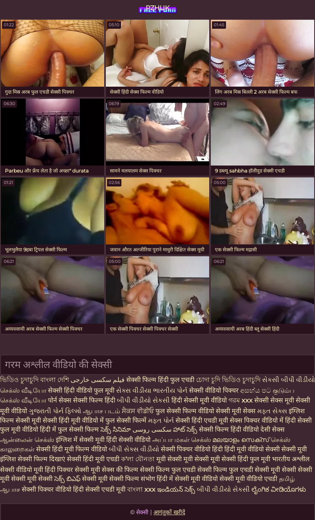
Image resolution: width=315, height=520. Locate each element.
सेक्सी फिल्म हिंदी (94, 400)
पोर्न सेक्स (60, 400)
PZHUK (157, 8)
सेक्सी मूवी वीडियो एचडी (249, 479)
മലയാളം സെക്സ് (240, 440)
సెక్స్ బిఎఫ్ (67, 479)
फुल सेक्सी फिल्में (125, 420)
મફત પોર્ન (161, 420)
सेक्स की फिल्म (121, 470)
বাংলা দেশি (55, 380)
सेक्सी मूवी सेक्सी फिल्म (110, 479)
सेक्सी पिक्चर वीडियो (46, 489)
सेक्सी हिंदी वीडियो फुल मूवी (82, 390)
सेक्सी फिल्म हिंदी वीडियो (229, 429)
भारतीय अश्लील (291, 459)
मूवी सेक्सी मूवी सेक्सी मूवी (188, 459)
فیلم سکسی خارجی (98, 380)
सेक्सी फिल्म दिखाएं (42, 459)
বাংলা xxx (141, 489)
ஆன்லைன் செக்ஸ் (27, 440)
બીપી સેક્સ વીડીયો (134, 449)
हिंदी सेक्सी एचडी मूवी (99, 489)
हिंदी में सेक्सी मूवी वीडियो (187, 479)
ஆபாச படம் (101, 411)
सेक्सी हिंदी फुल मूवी (245, 459)
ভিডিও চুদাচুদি (20, 380)
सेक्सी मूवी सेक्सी (275, 470)
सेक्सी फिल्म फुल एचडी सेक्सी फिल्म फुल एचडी (196, 470)
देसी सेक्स (272, 429)
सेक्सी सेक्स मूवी (274, 400)
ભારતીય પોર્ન (170, 390)
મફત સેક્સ (272, 411)
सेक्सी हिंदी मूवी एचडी (93, 459)
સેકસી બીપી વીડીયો (288, 380)
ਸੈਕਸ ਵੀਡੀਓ (138, 411)
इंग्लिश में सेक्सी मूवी (80, 440)
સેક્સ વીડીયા (133, 390)
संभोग (148, 479)
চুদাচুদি (252, 380)
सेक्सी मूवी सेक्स (236, 411)
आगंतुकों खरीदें (169, 512)
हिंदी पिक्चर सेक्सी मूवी (72, 470)
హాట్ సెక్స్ (185, 429)
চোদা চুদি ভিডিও (218, 380)
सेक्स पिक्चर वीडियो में (256, 420)
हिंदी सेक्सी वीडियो (128, 440)
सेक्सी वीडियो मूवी (22, 470)
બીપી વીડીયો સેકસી (144, 400)
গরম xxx (240, 400)
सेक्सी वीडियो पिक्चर (214, 390)
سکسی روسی (151, 429)
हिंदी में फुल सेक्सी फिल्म (69, 429)
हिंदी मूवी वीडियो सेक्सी (252, 449)
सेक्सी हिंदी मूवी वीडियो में (73, 420)
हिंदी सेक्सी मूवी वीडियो (199, 400)
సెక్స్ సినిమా (115, 429)
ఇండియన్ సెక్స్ (176, 489)
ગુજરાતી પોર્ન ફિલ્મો (55, 411)
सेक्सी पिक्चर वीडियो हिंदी (192, 449)
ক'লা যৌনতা (138, 459)
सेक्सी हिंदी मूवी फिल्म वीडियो (72, 449)
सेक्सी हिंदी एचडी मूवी (202, 420)
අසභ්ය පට (256, 390)
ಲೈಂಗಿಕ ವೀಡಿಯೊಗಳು (278, 489)
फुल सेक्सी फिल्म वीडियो (184, 411)
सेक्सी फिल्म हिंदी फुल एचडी (160, 380)
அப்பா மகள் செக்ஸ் (181, 440)
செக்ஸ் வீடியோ (23, 390)
